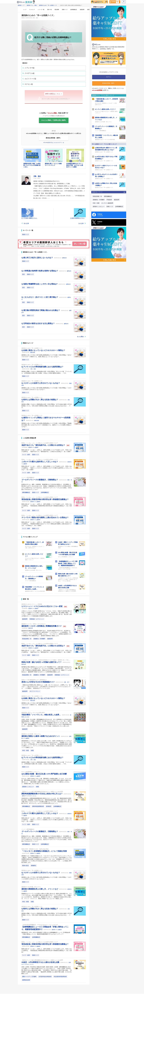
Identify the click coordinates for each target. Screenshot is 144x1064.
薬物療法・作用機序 (39, 638)
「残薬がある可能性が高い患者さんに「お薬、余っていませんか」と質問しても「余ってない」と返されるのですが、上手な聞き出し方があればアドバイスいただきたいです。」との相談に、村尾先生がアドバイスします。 (46, 686)
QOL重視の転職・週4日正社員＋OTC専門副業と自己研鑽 (44, 774)
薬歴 (88, 9)
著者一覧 (49, 9)
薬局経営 (48, 806)
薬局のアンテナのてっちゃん (29, 795)
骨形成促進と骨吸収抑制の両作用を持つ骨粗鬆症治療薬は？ (45, 499)
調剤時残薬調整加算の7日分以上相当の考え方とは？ (42, 794)
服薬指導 (82, 9)
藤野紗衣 (64, 257)
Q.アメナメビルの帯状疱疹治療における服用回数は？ (42, 367)
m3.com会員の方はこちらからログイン (53, 142)
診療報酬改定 (73, 9)
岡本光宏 (23, 664)
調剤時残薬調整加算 (38, 806)
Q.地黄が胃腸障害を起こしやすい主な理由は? (39, 284)
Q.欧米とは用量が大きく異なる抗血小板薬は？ (40, 400)
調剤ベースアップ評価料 (29, 976)
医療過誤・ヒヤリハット (37, 619)
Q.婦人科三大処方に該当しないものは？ (37, 258)
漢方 (23, 274)
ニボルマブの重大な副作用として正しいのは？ (40, 462)
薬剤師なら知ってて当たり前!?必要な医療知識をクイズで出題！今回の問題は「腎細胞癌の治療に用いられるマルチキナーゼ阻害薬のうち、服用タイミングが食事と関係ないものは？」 (46, 425)
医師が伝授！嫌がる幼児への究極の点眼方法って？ (41, 662)
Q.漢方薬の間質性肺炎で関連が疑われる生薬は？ (40, 310)
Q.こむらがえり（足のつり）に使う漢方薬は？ (40, 297)
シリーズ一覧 (41, 9)
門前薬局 (109, 199)
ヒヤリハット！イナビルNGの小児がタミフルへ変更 (42, 606)
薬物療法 (33, 865)
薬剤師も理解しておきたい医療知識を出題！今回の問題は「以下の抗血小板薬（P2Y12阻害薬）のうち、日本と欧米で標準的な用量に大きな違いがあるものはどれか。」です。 (46, 405)
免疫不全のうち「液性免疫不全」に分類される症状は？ (43, 445)
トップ (24, 9)
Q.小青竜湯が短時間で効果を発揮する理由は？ (40, 271)
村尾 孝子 (66, 682)
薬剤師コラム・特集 (32, 5)
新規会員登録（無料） (53, 138)
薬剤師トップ (21, 5)
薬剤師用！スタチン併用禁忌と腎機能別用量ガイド (41, 626)
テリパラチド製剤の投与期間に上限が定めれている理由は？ (45, 517)
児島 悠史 (33, 369)
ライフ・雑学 (26, 454)
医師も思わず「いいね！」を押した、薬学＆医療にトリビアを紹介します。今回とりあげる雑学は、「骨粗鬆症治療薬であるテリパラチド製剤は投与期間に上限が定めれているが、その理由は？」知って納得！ (46, 523)
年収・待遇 (25, 750)
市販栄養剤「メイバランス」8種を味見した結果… (41, 715)
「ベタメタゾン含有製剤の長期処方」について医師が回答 (44, 851)
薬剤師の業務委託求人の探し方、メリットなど (40, 889)
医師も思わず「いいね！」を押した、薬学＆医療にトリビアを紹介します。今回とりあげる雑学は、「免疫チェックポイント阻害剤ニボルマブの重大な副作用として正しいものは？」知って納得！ (46, 468)
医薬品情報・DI (26, 638)
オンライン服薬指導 (107, 203)
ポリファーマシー (35, 691)
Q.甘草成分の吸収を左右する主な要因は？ (38, 323)
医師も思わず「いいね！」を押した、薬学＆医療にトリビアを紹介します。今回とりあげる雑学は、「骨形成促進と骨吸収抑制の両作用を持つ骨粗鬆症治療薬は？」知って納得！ (46, 505)
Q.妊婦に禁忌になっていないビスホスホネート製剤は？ (43, 350)
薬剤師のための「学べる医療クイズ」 (48, 5)
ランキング (32, 9)
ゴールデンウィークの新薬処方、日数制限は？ (40, 480)
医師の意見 (25, 865)
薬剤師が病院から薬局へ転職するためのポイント (40, 736)
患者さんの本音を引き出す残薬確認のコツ (38, 682)
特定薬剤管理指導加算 (60, 976)
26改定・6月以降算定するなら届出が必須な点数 (40, 962)
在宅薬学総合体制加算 (45, 976)
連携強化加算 (26, 980)
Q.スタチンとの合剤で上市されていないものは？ (40, 383)
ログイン (123, 2)
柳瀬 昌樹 (32, 352)
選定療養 (57, 9)
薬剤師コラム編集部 (33, 447)
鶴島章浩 (30, 628)
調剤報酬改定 (26, 492)
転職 (32, 750)
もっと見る (81, 336)
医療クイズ (64, 9)
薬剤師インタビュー (28, 786)
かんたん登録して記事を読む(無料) (53, 120)
